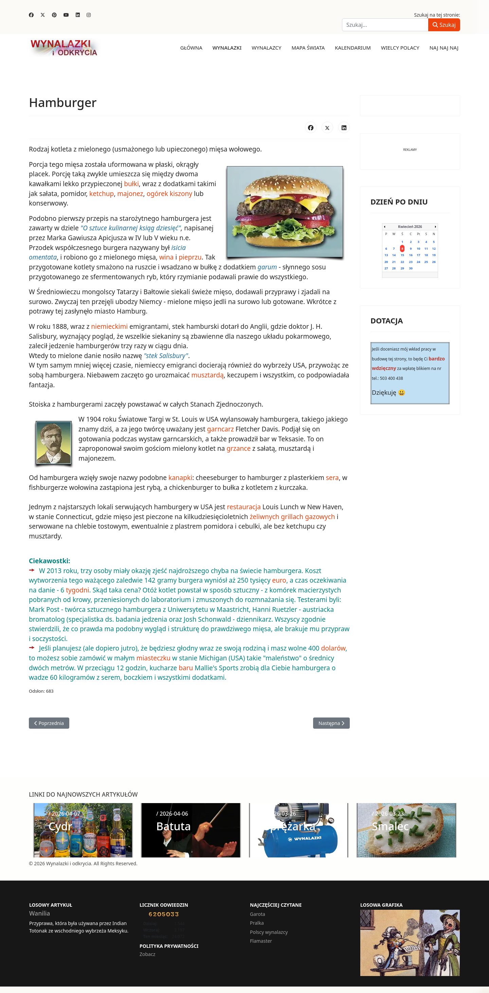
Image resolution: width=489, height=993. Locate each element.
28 (394, 268)
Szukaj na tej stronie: (437, 15)
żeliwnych (257, 515)
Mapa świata (308, 47)
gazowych (312, 515)
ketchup (101, 193)
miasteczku (153, 656)
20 (386, 261)
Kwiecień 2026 (410, 226)
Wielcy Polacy (400, 47)
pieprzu (155, 256)
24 (418, 261)
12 (433, 248)
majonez (130, 193)
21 (394, 261)
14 (394, 255)
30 (411, 268)
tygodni (77, 588)
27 (386, 268)
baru (185, 665)
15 (402, 255)
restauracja (243, 505)
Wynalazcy (266, 47)
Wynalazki (227, 47)
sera (331, 476)
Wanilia (39, 911)
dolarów (332, 646)
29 (402, 268)
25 (426, 261)
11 (426, 248)
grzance (238, 447)
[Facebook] (31, 15)
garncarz (220, 428)
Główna (191, 47)
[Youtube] (66, 15)
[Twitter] (42, 15)
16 (411, 255)
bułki (131, 183)
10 (418, 248)
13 (386, 255)
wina (131, 256)
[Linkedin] (78, 15)
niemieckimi (109, 325)
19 (433, 255)
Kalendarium (353, 47)
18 (426, 255)
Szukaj (444, 25)
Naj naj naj (444, 47)
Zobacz (147, 952)
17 (418, 255)
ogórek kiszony (169, 193)
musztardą (207, 374)
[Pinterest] (54, 15)
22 (402, 261)
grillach (284, 515)
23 (411, 261)
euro (278, 578)
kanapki (180, 476)
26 (433, 261)
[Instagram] (89, 15)
